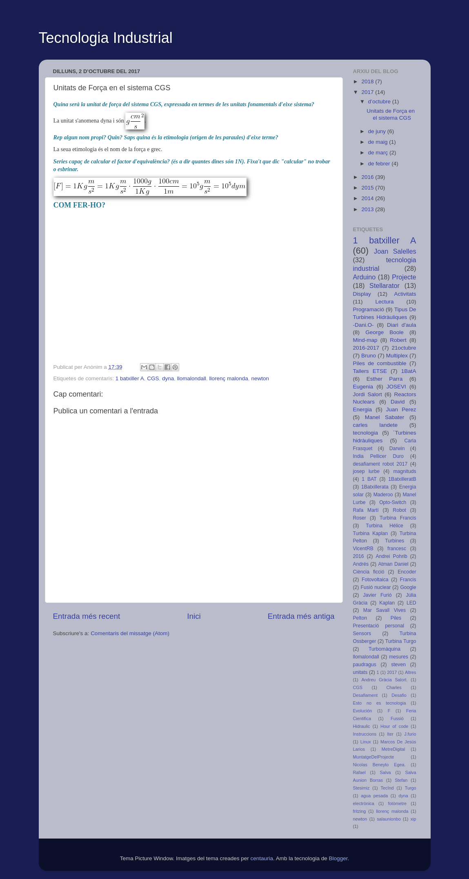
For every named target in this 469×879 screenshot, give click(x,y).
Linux (365, 741)
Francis (408, 579)
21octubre (403, 348)
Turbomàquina (384, 649)
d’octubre (380, 101)
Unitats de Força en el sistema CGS (391, 114)
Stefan (401, 780)
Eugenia (363, 387)
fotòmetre (397, 803)
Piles (396, 618)
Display (362, 294)
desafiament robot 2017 (380, 464)
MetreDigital (393, 749)
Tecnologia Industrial (106, 37)
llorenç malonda (228, 378)
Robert (398, 340)
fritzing (359, 811)
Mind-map (365, 340)
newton (260, 378)
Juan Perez (401, 409)
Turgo (410, 787)
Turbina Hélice (384, 526)
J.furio (410, 734)
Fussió (397, 718)
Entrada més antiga (301, 616)
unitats (360, 672)
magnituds (404, 471)
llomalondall (191, 378)
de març (379, 152)
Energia (362, 409)
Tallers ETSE (370, 371)
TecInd (387, 787)
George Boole (384, 332)
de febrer (380, 164)
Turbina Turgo (400, 641)
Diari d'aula (401, 325)
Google (408, 587)
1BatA (408, 371)
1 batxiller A (130, 378)
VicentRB (363, 548)
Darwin (397, 448)
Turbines (394, 541)
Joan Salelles (395, 251)
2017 (368, 92)
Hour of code (394, 726)
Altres (410, 672)
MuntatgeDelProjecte (373, 756)
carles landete (375, 425)
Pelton (360, 618)
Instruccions (365, 734)
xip (413, 819)
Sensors (362, 633)
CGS (153, 378)
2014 (368, 198)
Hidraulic (361, 726)
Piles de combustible (380, 363)
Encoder (407, 572)
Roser (359, 518)
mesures (398, 657)
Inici (194, 616)
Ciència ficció (369, 572)
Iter (390, 734)
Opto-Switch (392, 502)
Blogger (338, 858)
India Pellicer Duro (378, 456)
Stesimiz (361, 787)
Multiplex (397, 355)
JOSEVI (396, 387)
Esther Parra (385, 379)
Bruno (368, 355)
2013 (368, 209)
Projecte (404, 277)
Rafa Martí (366, 510)
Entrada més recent (86, 616)
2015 (368, 188)
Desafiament (365, 695)
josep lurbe (366, 471)
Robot (399, 510)
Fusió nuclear (376, 587)
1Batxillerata (375, 487)
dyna (168, 378)
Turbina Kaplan (370, 533)
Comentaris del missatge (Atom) (130, 633)
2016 (368, 177)
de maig (378, 142)
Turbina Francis (398, 518)
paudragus (364, 664)
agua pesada (374, 795)
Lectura (384, 302)
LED (411, 603)
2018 (368, 81)
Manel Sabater (385, 417)
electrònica (363, 803)
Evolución (362, 710)
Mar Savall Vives (384, 610)
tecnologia (365, 433)
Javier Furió (377, 595)
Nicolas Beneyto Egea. (379, 764)
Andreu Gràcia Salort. (384, 679)
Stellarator (384, 285)
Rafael (359, 772)
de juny (377, 131)
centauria (261, 858)
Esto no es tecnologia (379, 703)
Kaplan (387, 603)
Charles (393, 687)
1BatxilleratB (402, 479)
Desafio (399, 695)
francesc (396, 548)
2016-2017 (366, 348)
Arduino (364, 277)
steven (398, 664)
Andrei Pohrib (391, 556)
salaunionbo (388, 819)
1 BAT (369, 479)
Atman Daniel (393, 564)
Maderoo (383, 495)
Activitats (405, 294)
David (398, 402)
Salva (385, 772)
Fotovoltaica (375, 579)
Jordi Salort (367, 394)
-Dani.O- (363, 325)
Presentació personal (378, 626)
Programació (369, 309)
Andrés (361, 564)
